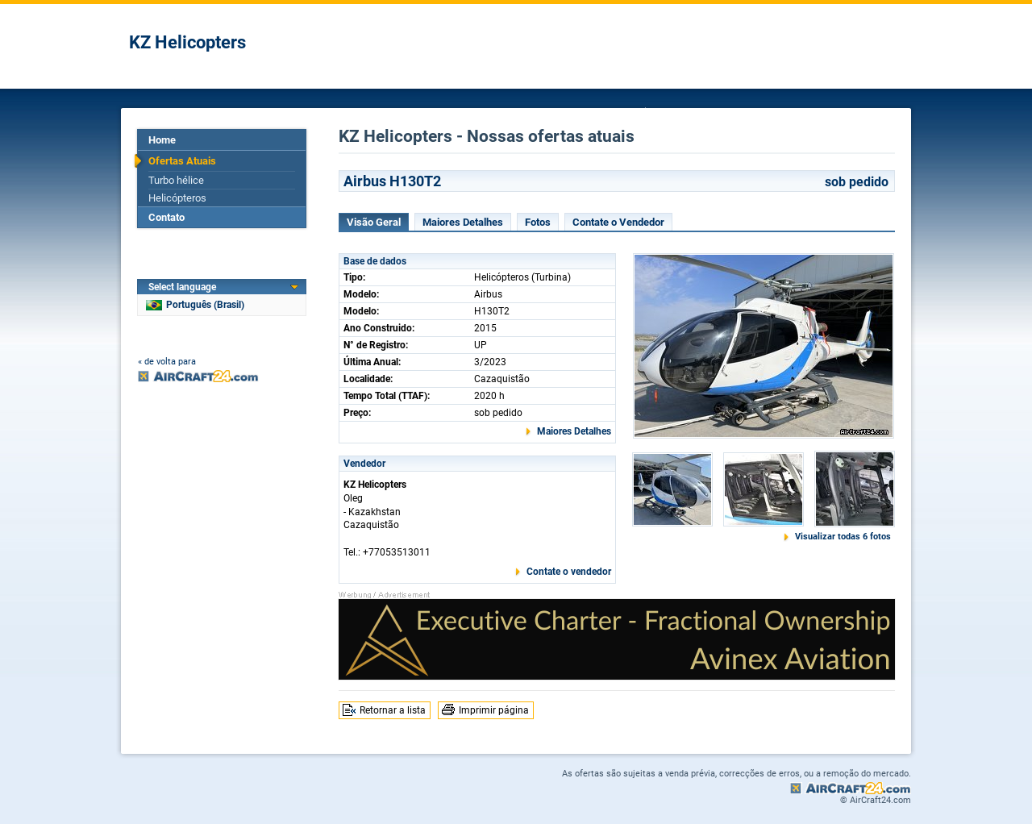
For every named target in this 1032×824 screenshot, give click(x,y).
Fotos (538, 222)
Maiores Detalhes (462, 222)
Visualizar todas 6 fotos (843, 536)
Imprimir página (494, 710)
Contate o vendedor (568, 571)
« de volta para (167, 361)
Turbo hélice (176, 180)
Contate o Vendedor (618, 222)
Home (162, 140)
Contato (166, 217)
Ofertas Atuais (182, 161)
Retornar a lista (393, 710)
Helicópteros (177, 198)
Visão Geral (374, 222)
